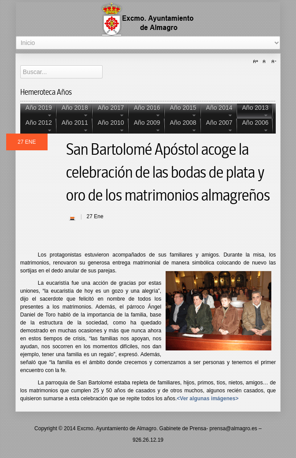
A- (273, 61)
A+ (257, 61)
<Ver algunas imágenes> (207, 398)
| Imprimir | (72, 217)
